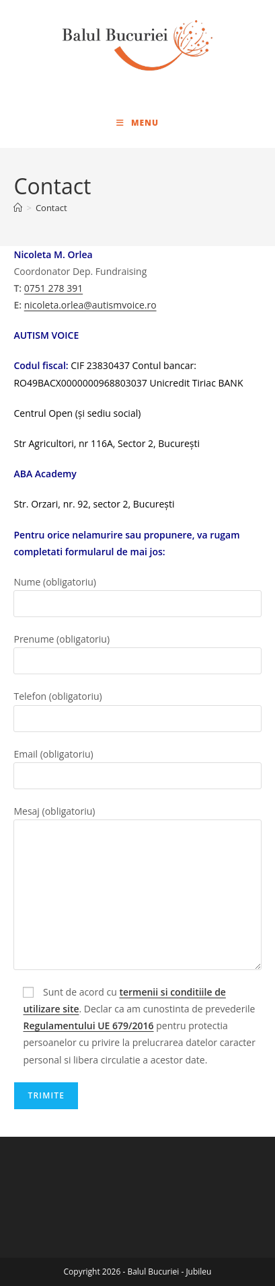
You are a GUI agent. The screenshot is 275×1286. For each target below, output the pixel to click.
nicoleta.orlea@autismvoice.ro (90, 304)
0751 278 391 (53, 288)
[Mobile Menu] (137, 122)
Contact (51, 208)
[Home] (17, 208)
